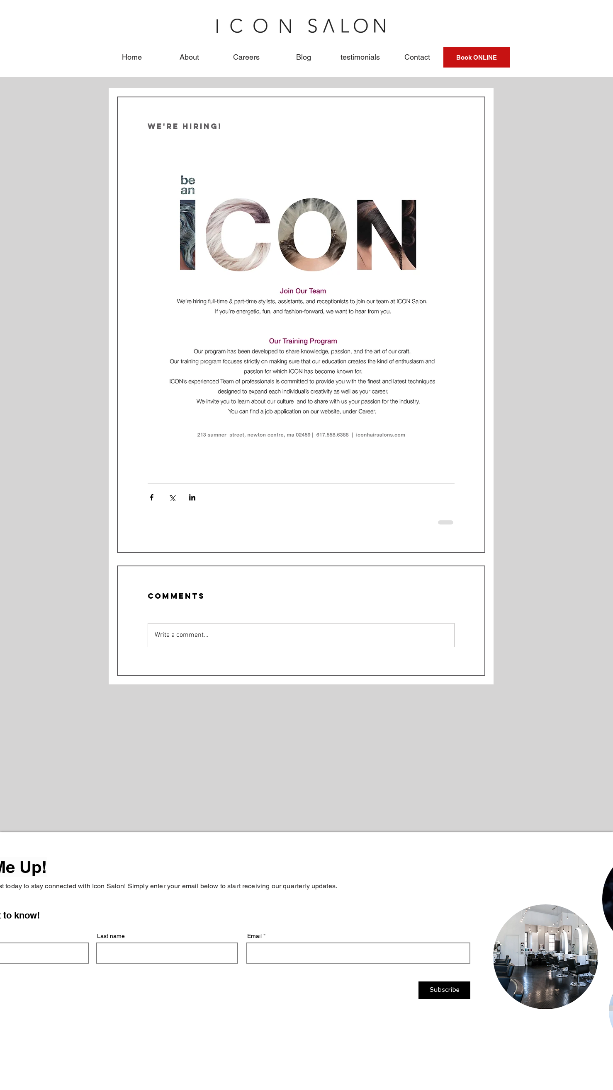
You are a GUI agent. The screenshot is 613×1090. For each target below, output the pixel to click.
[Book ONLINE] (476, 57)
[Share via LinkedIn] (192, 497)
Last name (111, 936)
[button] (189, 57)
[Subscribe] (444, 990)
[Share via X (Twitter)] (172, 497)
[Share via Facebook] (152, 497)
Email (254, 936)
